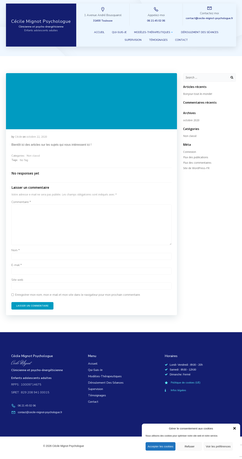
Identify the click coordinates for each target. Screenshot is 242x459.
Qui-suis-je (119, 32)
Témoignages (158, 40)
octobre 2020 (191, 120)
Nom (16, 251)
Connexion (189, 151)
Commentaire (21, 203)
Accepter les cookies (160, 446)
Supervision (133, 40)
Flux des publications (195, 157)
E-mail (17, 266)
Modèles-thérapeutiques (154, 32)
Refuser (190, 446)
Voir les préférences (218, 446)
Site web (17, 280)
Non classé (33, 156)
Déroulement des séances (200, 32)
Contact (181, 40)
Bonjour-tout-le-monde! (197, 93)
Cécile (18, 137)
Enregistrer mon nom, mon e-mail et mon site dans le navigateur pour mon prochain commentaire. (78, 295)
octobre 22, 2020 (37, 137)
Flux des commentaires (197, 162)
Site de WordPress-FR (196, 168)
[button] (234, 428)
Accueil (99, 32)
